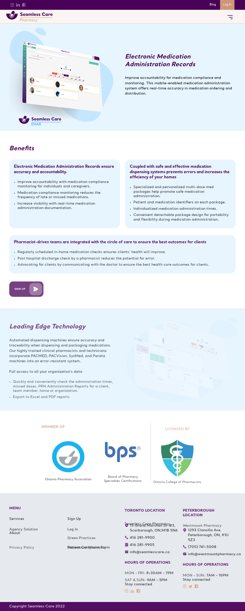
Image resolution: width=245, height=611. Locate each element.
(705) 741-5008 (202, 552)
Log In (227, 4)
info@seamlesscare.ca (149, 557)
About (14, 538)
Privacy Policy (21, 563)
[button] (230, 16)
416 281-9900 (142, 542)
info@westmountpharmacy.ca (214, 559)
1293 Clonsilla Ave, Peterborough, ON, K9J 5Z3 (208, 540)
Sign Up (74, 523)
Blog (213, 4)
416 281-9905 (142, 549)
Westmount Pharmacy (86, 563)
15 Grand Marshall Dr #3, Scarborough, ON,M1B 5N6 (153, 533)
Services (16, 523)
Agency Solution (23, 541)
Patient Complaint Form (88, 552)
